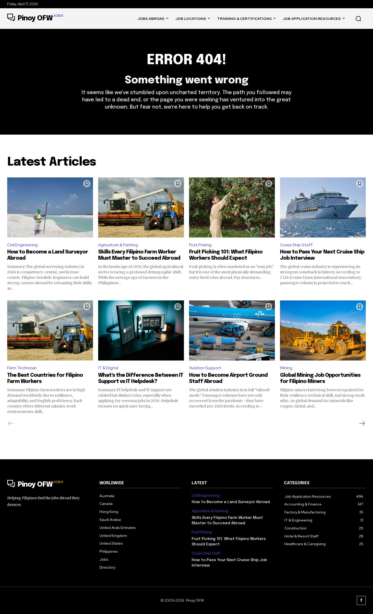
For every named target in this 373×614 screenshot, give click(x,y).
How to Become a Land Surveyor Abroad (231, 502)
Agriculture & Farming (118, 245)
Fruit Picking (200, 245)
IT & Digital (108, 368)
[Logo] (35, 18)
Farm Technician (22, 368)
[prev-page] (11, 423)
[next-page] (362, 423)
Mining (286, 368)
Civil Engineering (22, 245)
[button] (358, 18)
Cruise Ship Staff (296, 245)
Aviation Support (205, 368)
